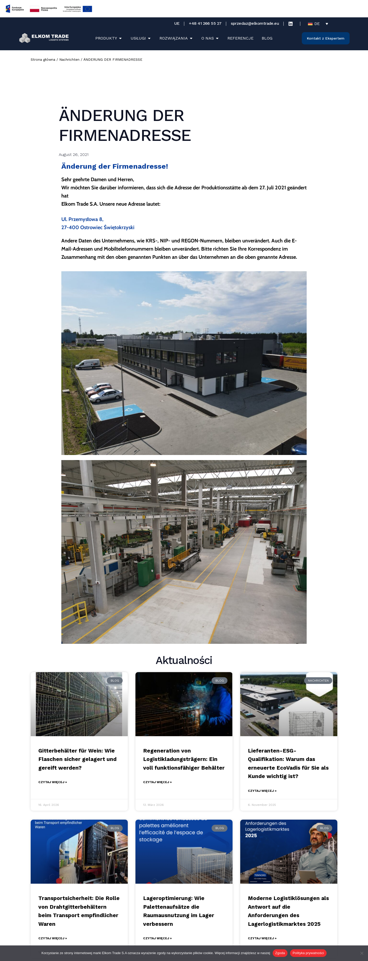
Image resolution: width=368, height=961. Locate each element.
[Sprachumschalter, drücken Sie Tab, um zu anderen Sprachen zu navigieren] (318, 23)
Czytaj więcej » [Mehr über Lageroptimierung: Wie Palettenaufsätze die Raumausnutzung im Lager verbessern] (157, 938)
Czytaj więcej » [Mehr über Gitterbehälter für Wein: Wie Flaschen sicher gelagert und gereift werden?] (52, 782)
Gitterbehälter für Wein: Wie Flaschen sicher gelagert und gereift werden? (77, 759)
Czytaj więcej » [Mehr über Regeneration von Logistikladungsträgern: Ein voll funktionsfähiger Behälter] (157, 782)
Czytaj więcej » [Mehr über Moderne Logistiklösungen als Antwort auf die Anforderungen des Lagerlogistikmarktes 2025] (262, 938)
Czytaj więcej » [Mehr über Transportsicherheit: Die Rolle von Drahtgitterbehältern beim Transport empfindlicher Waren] (52, 938)
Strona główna (43, 59)
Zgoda (280, 953)
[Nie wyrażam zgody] (361, 953)
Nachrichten (69, 59)
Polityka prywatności (308, 953)
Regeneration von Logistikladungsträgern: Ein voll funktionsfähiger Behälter (184, 759)
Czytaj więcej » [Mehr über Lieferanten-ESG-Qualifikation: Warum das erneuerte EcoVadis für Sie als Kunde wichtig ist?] (262, 791)
